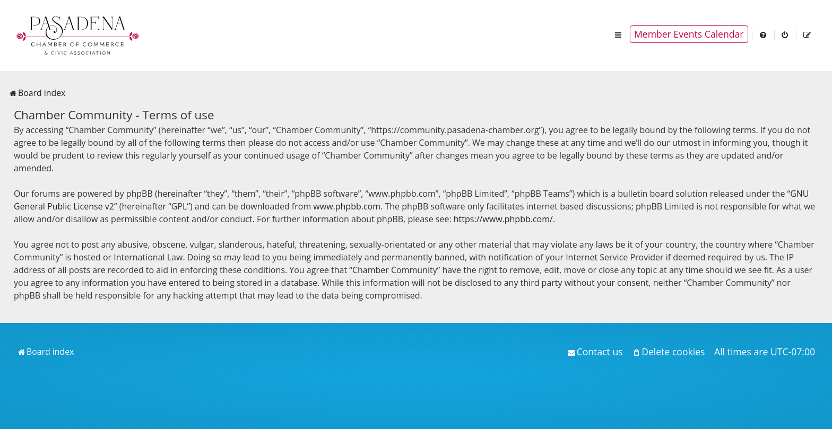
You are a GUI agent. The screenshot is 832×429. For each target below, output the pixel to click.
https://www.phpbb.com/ (503, 219)
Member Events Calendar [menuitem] (689, 34)
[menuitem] (763, 34)
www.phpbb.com (346, 206)
